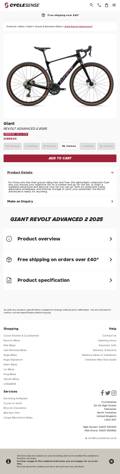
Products (11, 27)
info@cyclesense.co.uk (102, 438)
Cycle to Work (13, 403)
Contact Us (109, 336)
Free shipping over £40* (63, 15)
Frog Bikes (10, 374)
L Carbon (88, 147)
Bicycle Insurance (15, 408)
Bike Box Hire (12, 413)
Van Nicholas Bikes (15, 350)
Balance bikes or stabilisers (99, 355)
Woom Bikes (11, 379)
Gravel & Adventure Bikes (48, 27)
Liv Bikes (9, 369)
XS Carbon (13, 147)
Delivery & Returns (104, 350)
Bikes (21, 27)
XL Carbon (106, 147)
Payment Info (107, 345)
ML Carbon (69, 147)
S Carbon (31, 147)
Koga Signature (13, 360)
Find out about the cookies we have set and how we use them (50, 467)
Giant (29, 27)
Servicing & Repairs (16, 398)
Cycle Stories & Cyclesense (21, 336)
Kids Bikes (10, 345)
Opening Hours (107, 340)
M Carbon (49, 147)
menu (114, 5)
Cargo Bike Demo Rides (18, 418)
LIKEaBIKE (10, 384)
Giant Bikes (10, 364)
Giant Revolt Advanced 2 (78, 27)
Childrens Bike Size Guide (100, 360)
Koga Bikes (10, 355)
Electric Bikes (12, 340)
